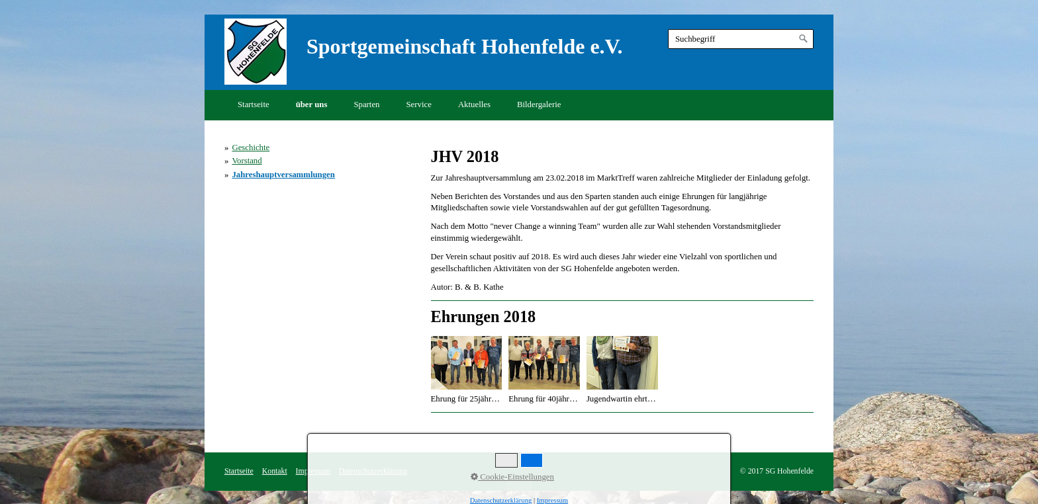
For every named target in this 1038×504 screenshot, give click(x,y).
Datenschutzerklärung (373, 471)
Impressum (313, 471)
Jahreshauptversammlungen (283, 174)
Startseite (253, 104)
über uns (312, 104)
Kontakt (274, 471)
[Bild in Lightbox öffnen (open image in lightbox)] (466, 363)
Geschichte (250, 147)
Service (419, 104)
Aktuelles (474, 104)
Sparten (366, 104)
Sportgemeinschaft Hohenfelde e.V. (465, 46)
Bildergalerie (539, 104)
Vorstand (246, 160)
